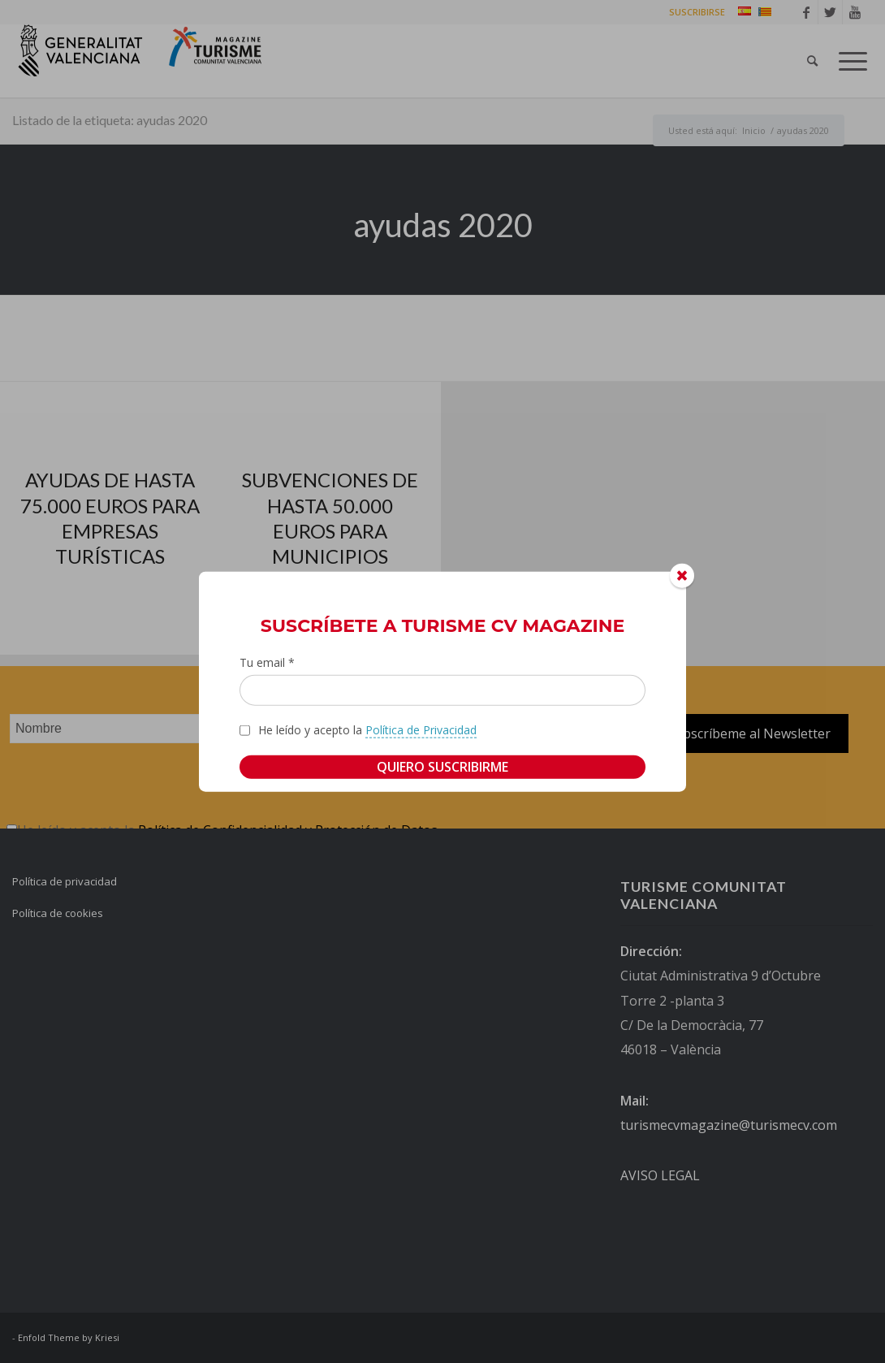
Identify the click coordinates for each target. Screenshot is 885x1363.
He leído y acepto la (367, 730)
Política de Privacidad (421, 730)
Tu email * (267, 661)
